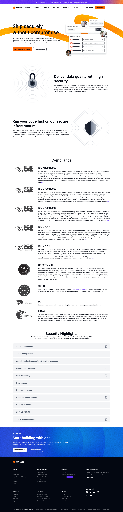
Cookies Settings (106, 509)
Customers (47, 7)
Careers (63, 476)
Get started (89, 7)
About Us (64, 472)
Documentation (41, 472)
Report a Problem (65, 509)
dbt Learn (15, 496)
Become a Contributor (42, 496)
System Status (65, 501)
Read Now (90, 477)
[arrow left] (13, 2)
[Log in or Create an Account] (108, 7)
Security (74, 509)
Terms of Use (81, 509)
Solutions (37, 7)
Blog (14, 501)
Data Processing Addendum (80, 289)
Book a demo (100, 7)
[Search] (82, 7)
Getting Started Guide (42, 474)
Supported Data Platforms (43, 476)
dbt (13, 472)
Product (28, 7)
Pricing (76, 7)
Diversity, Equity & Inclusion (68, 474)
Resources (57, 7)
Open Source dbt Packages (43, 498)
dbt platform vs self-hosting (19, 476)
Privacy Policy (39, 509)
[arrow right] (109, 2)
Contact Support (66, 494)
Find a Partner (65, 498)
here (42, 182)
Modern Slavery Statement (51, 509)
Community (67, 7)
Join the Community (42, 494)
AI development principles (93, 509)
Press (63, 479)
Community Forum (41, 501)
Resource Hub (16, 494)
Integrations (15, 481)
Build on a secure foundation (22, 49)
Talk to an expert (40, 49)
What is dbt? (16, 474)
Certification (16, 498)
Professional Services (67, 496)
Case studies (16, 479)
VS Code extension (41, 481)
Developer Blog (40, 479)
